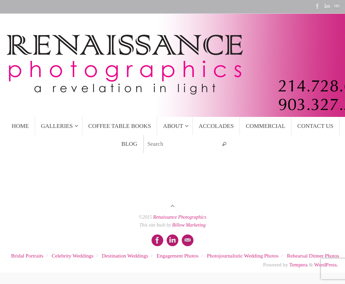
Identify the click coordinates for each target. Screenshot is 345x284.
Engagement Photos (178, 256)
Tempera (298, 264)
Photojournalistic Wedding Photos (242, 256)
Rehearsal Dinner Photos (313, 256)
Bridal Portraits (27, 256)
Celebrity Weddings (72, 256)
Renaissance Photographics (179, 217)
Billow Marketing (188, 225)
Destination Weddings (125, 256)
